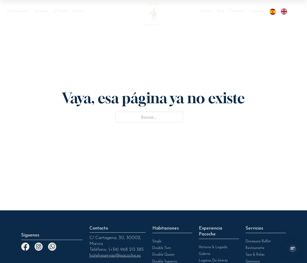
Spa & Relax (255, 254)
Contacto (237, 11)
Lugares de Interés (213, 260)
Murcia (78, 11)
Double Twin (161, 248)
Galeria (205, 11)
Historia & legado (213, 247)
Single (157, 241)
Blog (220, 11)
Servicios (41, 11)
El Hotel (60, 11)
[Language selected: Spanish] (281, 11)
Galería (204, 254)
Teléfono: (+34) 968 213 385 (116, 249)
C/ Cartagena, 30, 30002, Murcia (115, 241)
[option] (285, 11)
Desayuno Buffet (258, 241)
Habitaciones (18, 11)
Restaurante (255, 248)
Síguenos (30, 235)
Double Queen (163, 254)
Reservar (257, 11)
